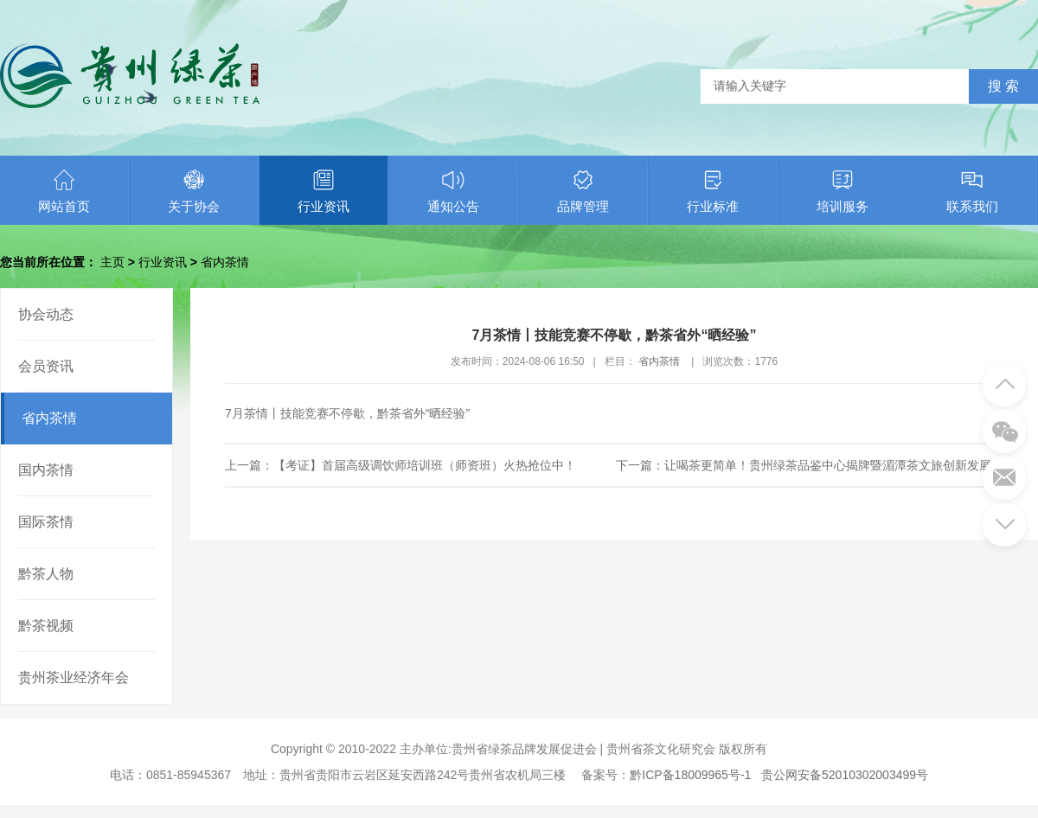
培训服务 (842, 191)
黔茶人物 (46, 573)
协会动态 (46, 314)
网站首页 (64, 191)
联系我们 (972, 191)
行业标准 (713, 191)
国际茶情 (46, 521)
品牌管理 (583, 191)
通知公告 (453, 191)
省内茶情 (225, 262)
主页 (112, 262)
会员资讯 (46, 366)
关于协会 (194, 191)
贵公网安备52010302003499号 (844, 775)
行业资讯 (323, 191)
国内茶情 (46, 470)
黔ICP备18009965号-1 (690, 775)
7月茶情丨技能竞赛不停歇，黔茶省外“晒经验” (347, 413)
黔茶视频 (46, 625)
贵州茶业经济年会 (73, 677)
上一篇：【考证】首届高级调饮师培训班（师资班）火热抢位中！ (400, 465)
